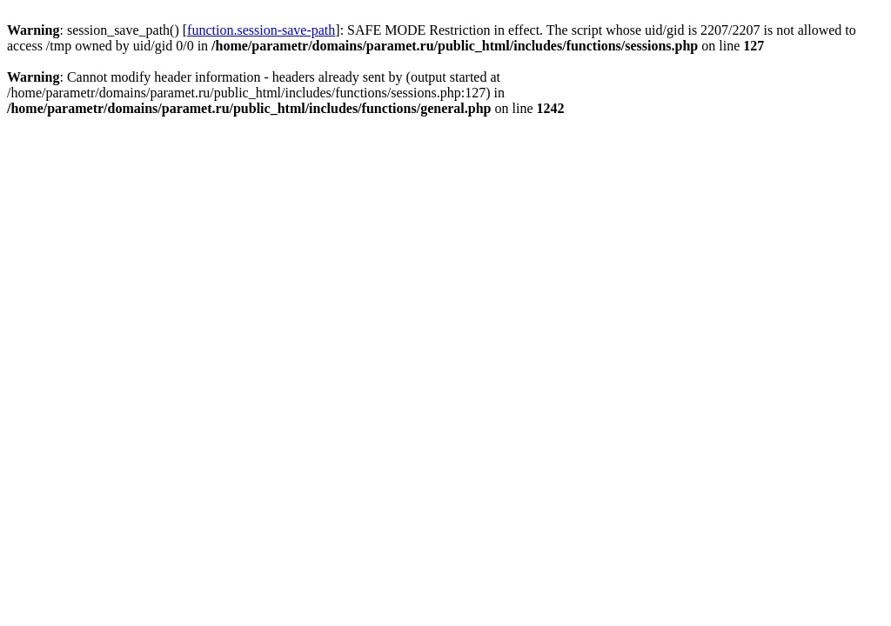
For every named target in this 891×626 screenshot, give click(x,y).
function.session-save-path (261, 30)
